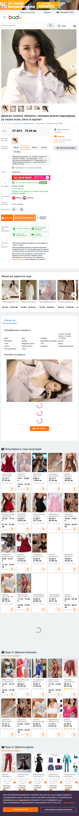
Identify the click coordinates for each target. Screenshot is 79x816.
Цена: (4, 131)
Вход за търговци (27, 12)
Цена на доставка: (4, 203)
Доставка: (5, 186)
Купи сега (7, 218)
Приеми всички (20, 809)
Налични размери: (4, 147)
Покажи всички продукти (10, 575)
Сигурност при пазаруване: (5, 229)
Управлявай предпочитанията (58, 810)
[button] (4, 17)
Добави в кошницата (25, 218)
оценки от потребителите (23, 123)
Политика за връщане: (5, 245)
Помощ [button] (48, 12)
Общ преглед (9, 320)
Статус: (3, 172)
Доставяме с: (5, 197)
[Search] (24, 25)
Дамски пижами (18, 259)
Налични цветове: (4, 139)
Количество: (5, 209)
